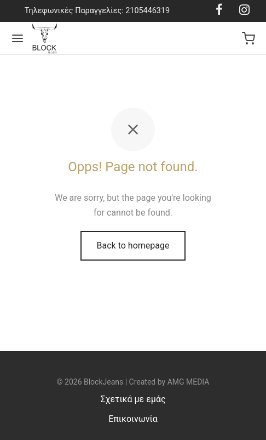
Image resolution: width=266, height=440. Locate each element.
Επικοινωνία (133, 419)
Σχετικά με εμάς (132, 399)
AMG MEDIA (188, 381)
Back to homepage (133, 245)
